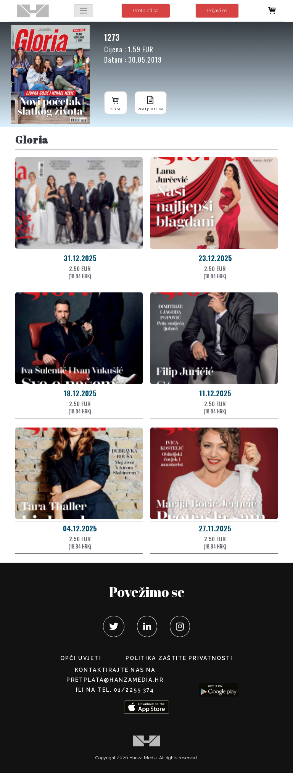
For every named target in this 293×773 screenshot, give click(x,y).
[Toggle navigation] (83, 10)
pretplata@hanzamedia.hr (114, 680)
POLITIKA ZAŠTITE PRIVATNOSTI (179, 658)
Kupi (115, 102)
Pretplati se (145, 10)
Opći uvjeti (80, 658)
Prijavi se (217, 10)
